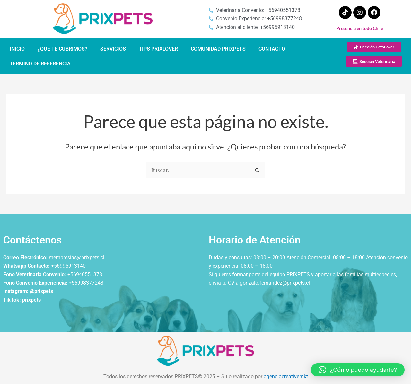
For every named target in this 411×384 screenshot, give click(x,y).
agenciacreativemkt (286, 376)
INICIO (17, 49)
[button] (358, 369)
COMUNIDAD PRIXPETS (218, 49)
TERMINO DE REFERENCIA (40, 64)
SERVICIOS (113, 49)
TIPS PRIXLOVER (158, 49)
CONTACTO (271, 49)
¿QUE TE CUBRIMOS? (62, 49)
